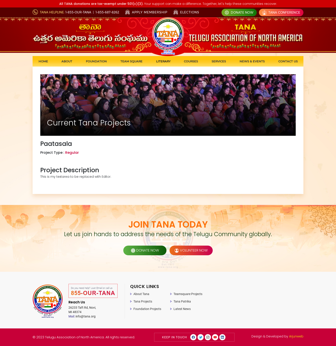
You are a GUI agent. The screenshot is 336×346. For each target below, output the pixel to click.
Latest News (182, 309)
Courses (191, 61)
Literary (163, 61)
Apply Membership (146, 12)
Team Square (131, 61)
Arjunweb (296, 336)
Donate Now (239, 12)
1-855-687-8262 (107, 12)
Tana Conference (281, 12)
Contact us (288, 61)
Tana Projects (142, 301)
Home (43, 61)
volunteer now (191, 250)
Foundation (96, 61)
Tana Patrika (182, 301)
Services (219, 61)
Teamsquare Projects (188, 294)
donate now (145, 250)
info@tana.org (82, 316)
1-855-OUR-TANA (78, 12)
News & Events (252, 61)
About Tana (141, 294)
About (66, 61)
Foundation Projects (147, 309)
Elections (186, 12)
